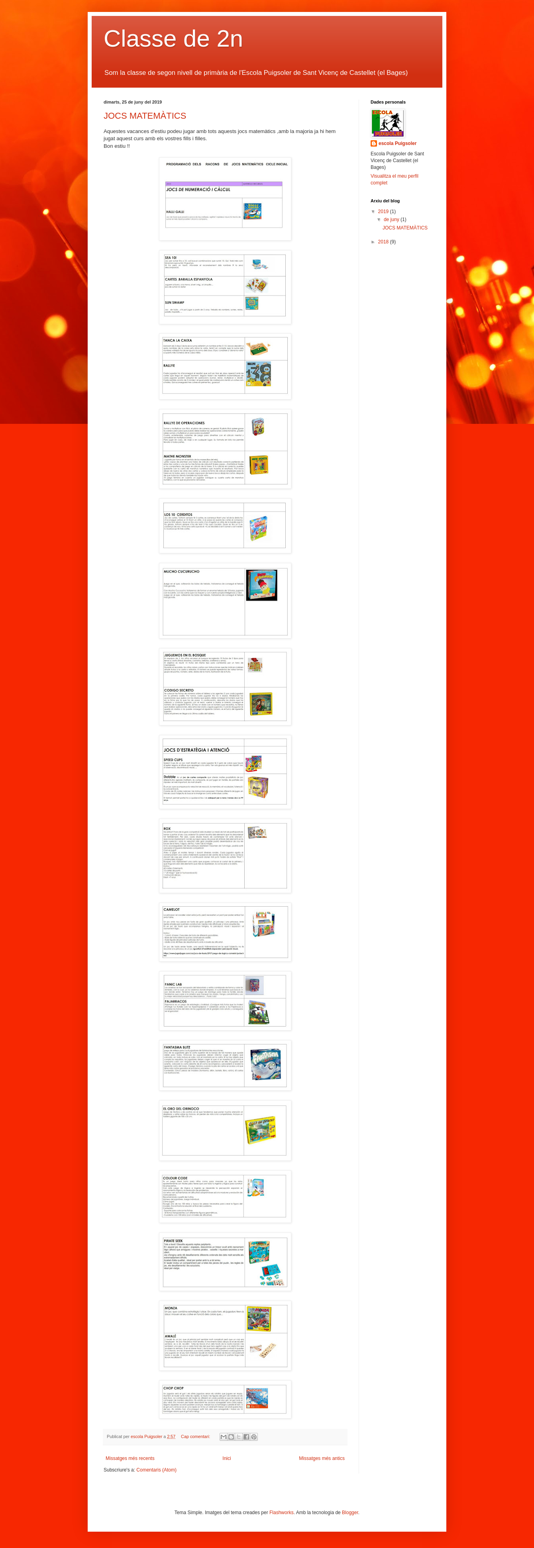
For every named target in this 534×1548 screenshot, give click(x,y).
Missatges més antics (322, 1458)
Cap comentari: (196, 1436)
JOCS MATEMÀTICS (145, 116)
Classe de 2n (173, 38)
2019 (384, 211)
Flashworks (281, 1512)
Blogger (350, 1512)
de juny (392, 219)
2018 (384, 242)
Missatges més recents (130, 1458)
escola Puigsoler (397, 143)
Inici (226, 1458)
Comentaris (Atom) (156, 1470)
